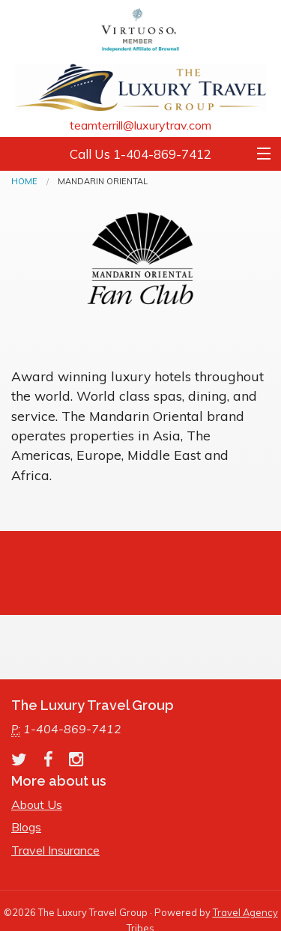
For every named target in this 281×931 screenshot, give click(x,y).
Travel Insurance (55, 850)
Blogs (26, 826)
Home (24, 181)
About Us (36, 804)
